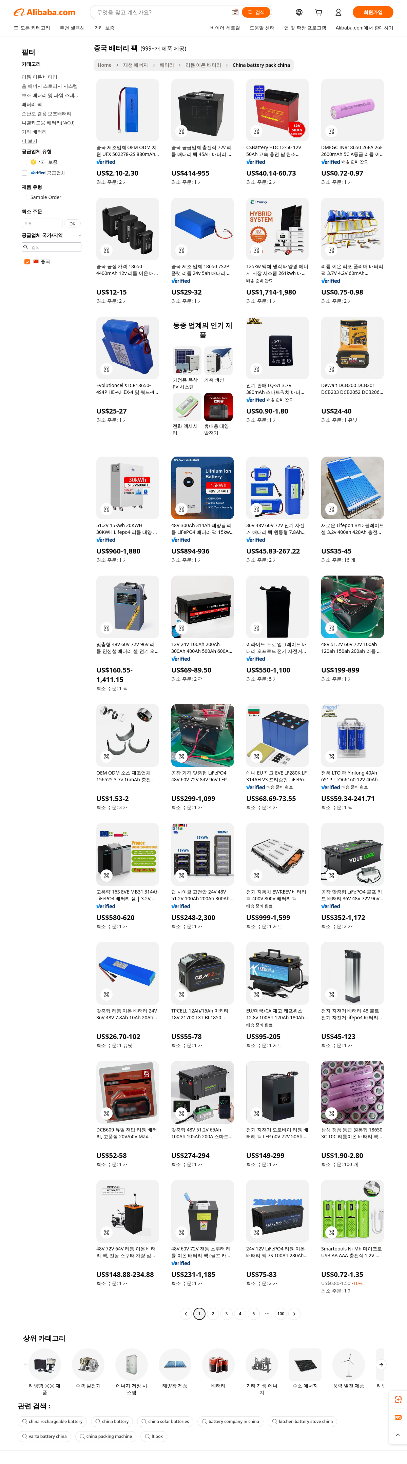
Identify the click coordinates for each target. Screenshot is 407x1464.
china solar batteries (165, 1421)
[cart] (320, 13)
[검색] (256, 12)
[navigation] (51, 682)
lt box (154, 1436)
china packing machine (106, 1436)
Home (105, 65)
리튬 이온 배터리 (203, 65)
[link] (398, 1399)
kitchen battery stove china (302, 1421)
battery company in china (230, 1421)
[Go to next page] (294, 1314)
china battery (112, 1421)
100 (281, 1314)
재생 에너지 (135, 65)
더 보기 (29, 141)
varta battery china (44, 1436)
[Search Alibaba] (161, 12)
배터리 (167, 65)
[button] (235, 12)
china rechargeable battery (52, 1421)
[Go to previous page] (186, 1314)
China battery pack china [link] (261, 65)
